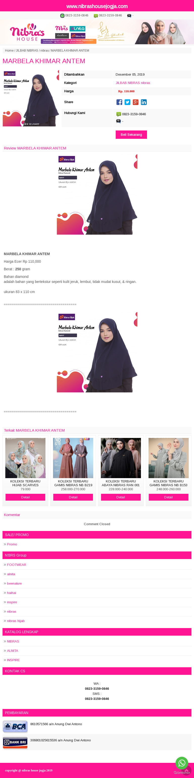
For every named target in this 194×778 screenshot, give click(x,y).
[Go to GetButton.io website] (182, 772)
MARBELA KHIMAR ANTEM (44, 61)
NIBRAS (13, 641)
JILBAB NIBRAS (27, 50)
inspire (12, 602)
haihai (11, 593)
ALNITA (12, 651)
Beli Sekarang (131, 135)
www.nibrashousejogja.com (97, 6)
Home (9, 50)
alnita (11, 574)
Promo (12, 544)
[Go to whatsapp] (182, 763)
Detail (25, 497)
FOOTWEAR (16, 565)
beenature (14, 583)
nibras (44, 50)
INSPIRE (13, 660)
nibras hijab (16, 621)
